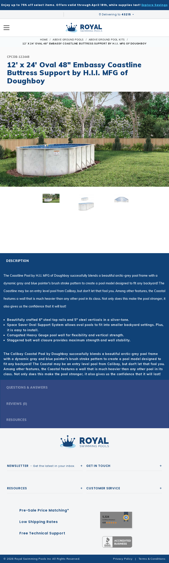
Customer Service (103, 488)
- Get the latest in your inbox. (41, 466)
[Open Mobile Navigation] (6, 28)
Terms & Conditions (152, 558)
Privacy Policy (122, 558)
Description (17, 261)
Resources (16, 420)
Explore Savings (154, 5)
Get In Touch (98, 466)
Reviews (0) (16, 404)
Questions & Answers (27, 387)
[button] (7, 146)
